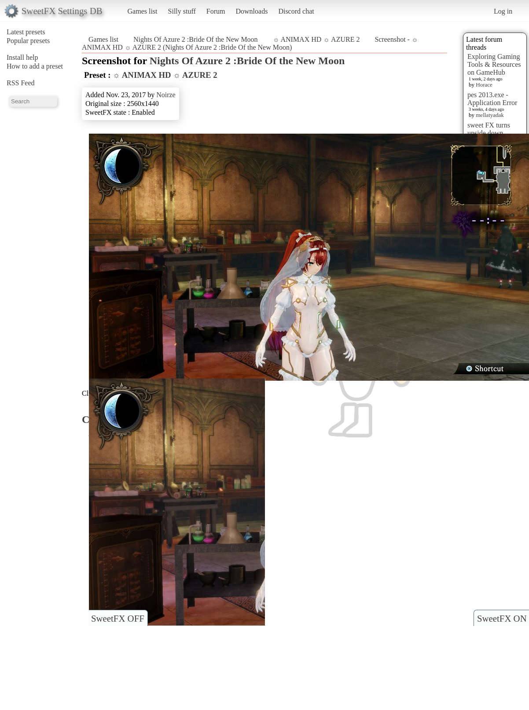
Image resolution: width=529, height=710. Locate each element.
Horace (484, 84)
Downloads (251, 11)
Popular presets (28, 40)
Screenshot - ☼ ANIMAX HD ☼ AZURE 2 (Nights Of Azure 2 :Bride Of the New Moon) (250, 43)
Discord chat (296, 11)
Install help (22, 57)
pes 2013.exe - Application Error (492, 98)
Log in (503, 11)
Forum (215, 11)
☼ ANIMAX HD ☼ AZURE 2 (316, 39)
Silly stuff (182, 11)
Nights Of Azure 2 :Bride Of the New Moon (195, 39)
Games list (143, 11)
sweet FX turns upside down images (488, 133)
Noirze (166, 94)
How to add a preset (35, 66)
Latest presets (26, 32)
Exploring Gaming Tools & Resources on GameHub (494, 64)
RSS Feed (21, 83)
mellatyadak (490, 115)
